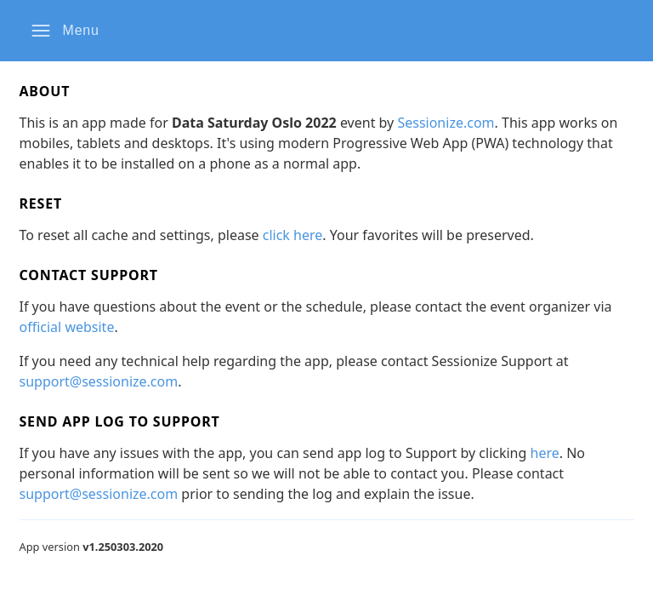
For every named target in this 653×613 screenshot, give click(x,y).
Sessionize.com (445, 122)
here (545, 453)
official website (67, 327)
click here (293, 235)
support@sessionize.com (99, 381)
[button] (65, 30)
